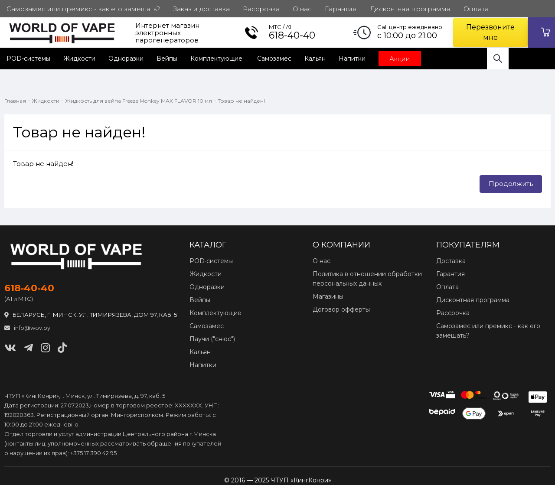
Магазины (328, 296)
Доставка (451, 261)
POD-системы (28, 58)
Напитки (352, 58)
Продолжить (511, 183)
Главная (15, 101)
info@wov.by (27, 327)
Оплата (447, 287)
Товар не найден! (241, 101)
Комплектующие (217, 58)
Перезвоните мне (490, 32)
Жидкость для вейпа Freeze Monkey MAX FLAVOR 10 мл (138, 101)
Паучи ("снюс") (212, 339)
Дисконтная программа (472, 300)
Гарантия (450, 274)
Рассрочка (453, 313)
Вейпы (167, 58)
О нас (321, 261)
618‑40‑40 (29, 288)
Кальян (315, 58)
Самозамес (274, 58)
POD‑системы (211, 261)
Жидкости (79, 58)
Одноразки (126, 58)
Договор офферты (341, 309)
